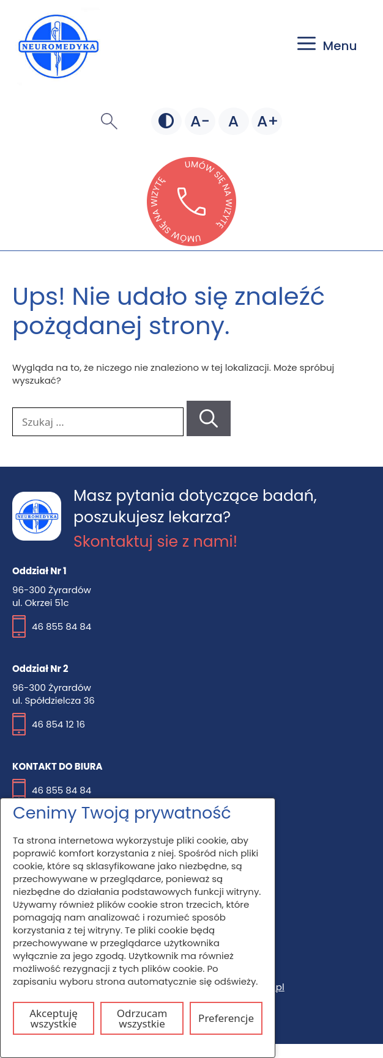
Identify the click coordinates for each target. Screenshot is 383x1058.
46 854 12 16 (58, 724)
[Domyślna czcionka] (233, 122)
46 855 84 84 (61, 626)
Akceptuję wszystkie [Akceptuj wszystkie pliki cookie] (53, 1018)
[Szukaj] (209, 419)
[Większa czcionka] (266, 122)
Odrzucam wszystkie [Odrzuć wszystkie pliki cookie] (142, 1018)
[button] (109, 121)
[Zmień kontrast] (166, 122)
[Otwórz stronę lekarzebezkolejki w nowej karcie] (191, 242)
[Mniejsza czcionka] (200, 122)
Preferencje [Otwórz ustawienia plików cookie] (226, 1018)
